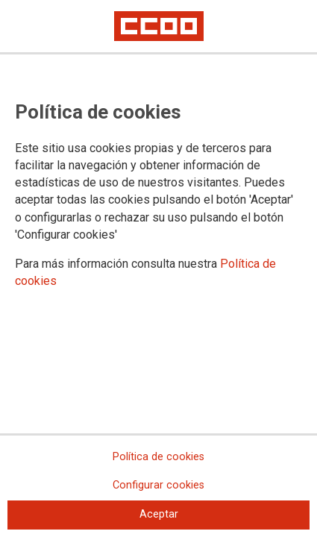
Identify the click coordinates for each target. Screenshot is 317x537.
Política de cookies (158, 456)
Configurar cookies (158, 485)
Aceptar (158, 514)
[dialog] (158, 268)
